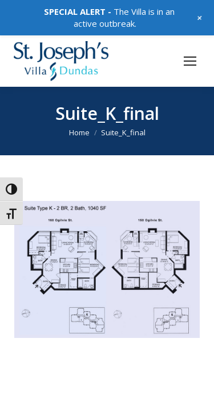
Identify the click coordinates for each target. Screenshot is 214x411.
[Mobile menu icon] (190, 61)
